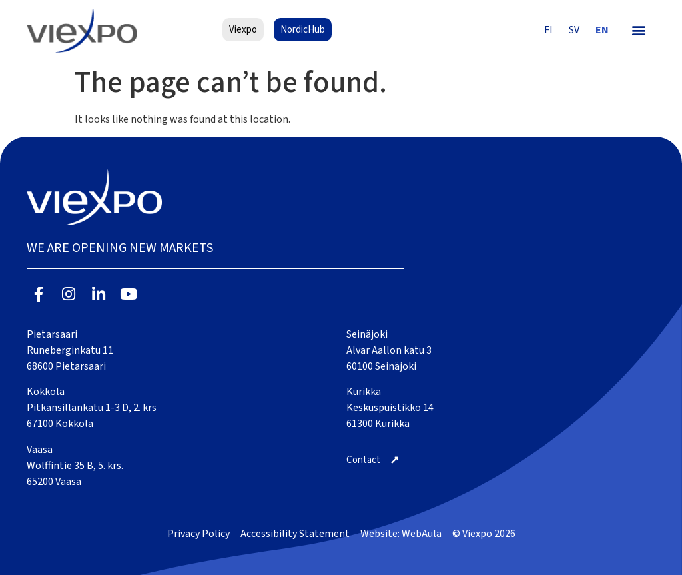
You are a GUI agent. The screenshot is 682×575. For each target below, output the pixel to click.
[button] (639, 30)
